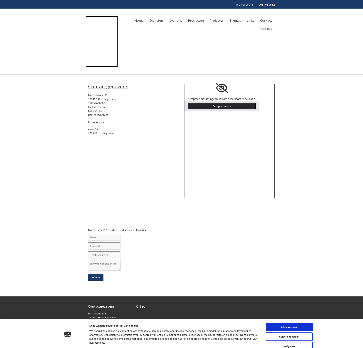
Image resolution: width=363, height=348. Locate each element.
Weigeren (289, 334)
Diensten (156, 20)
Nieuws (235, 20)
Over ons (175, 20)
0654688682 (267, 4)
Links (250, 20)
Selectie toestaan (289, 325)
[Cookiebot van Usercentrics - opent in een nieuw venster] (67, 341)
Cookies (266, 29)
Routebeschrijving (98, 114)
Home (139, 20)
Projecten (217, 20)
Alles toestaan (289, 315)
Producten (196, 20)
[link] (222, 88)
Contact (266, 20)
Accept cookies (222, 106)
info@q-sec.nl (244, 4)
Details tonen (223, 341)
